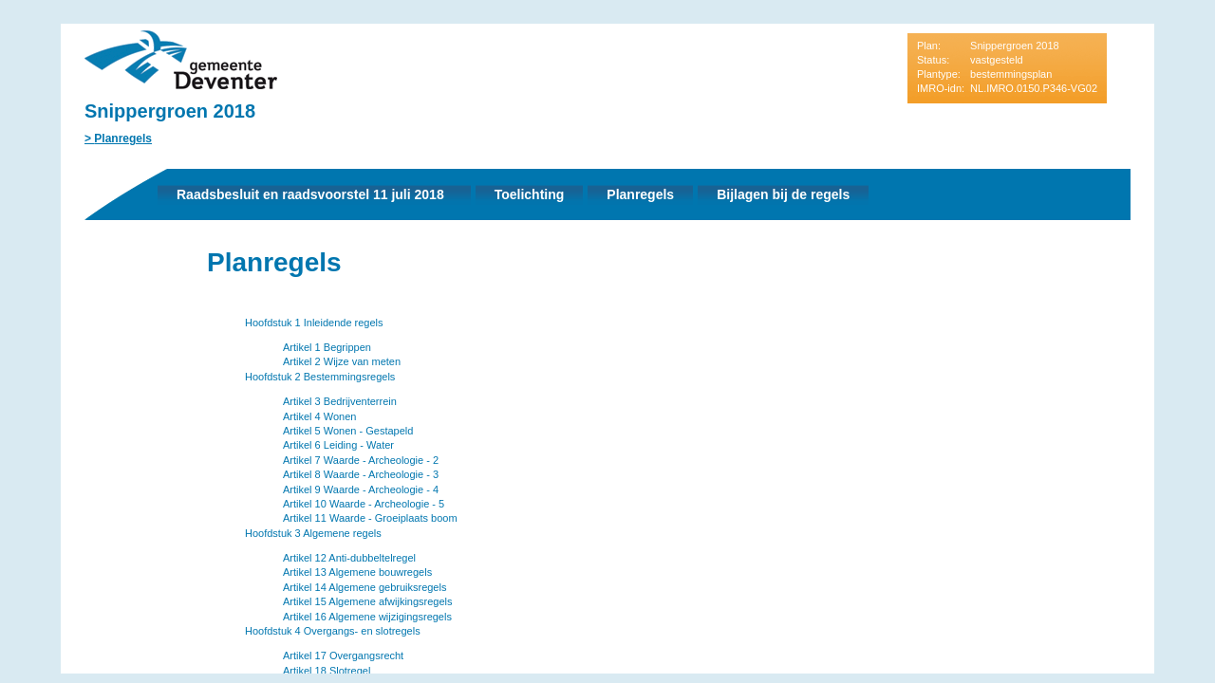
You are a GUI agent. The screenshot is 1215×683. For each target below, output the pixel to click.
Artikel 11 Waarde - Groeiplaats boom (370, 518)
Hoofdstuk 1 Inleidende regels (314, 322)
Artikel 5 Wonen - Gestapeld (348, 430)
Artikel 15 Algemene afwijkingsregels (368, 601)
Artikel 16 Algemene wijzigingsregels (367, 616)
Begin (95, 291)
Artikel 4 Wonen (319, 416)
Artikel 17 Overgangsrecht (343, 655)
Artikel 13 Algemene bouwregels (357, 572)
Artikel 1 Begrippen (327, 347)
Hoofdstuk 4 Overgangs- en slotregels (333, 631)
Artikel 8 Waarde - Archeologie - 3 (361, 474)
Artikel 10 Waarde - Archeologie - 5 (363, 503)
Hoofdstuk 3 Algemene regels (313, 533)
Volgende (95, 348)
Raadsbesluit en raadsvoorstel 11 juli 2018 (310, 194)
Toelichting (530, 194)
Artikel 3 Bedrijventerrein (340, 401)
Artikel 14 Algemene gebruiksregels (364, 587)
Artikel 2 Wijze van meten (342, 361)
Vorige (95, 319)
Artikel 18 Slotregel (326, 670)
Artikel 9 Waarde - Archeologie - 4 (361, 489)
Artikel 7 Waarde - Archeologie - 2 (361, 460)
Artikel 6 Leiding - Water (338, 445)
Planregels (123, 138)
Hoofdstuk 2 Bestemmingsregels (320, 376)
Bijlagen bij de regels (783, 194)
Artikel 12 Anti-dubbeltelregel (349, 557)
